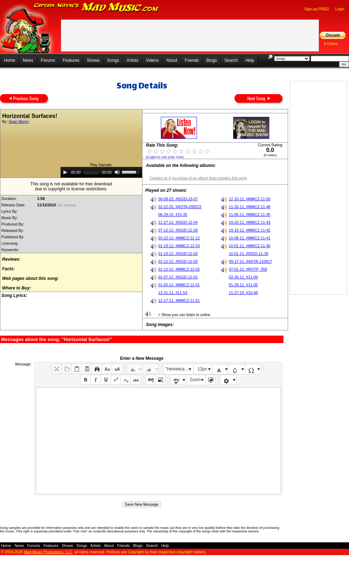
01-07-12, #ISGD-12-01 (178, 277)
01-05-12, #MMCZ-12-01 (179, 285)
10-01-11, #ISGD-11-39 (248, 253)
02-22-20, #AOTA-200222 (180, 207)
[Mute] (117, 172)
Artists (132, 60)
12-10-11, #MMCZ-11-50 (249, 199)
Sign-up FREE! (317, 9)
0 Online (331, 44)
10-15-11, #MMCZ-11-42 (249, 230)
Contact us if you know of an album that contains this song (198, 178)
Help (249, 60)
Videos (152, 60)
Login (339, 9)
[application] (101, 172)
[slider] (91, 172)
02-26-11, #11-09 (243, 277)
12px (202, 369)
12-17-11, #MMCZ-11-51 (179, 300)
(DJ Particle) (67, 205)
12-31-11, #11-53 (172, 293)
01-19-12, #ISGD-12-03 (178, 253)
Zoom (195, 379)
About (171, 60)
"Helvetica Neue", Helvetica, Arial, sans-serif (179, 369)
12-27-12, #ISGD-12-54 (178, 222)
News (28, 60)
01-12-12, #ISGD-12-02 (178, 261)
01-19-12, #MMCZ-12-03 (179, 246)
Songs (113, 60)
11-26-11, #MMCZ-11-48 (249, 207)
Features (71, 60)
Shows (93, 60)
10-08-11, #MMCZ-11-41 (249, 238)
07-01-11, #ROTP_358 (248, 269)
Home (9, 60)
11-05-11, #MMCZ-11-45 (249, 214)
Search (231, 60)
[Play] (65, 172)
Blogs (211, 60)
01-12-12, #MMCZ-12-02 (179, 269)
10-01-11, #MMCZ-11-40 (249, 246)
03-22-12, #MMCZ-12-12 (179, 238)
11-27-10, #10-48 (243, 293)
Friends (192, 60)
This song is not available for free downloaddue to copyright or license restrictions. (71, 186)
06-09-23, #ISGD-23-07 (178, 199)
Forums (48, 60)
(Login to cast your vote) (165, 157)
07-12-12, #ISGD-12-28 (178, 230)
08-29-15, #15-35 (172, 214)
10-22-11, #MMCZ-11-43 (249, 222)
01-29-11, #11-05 (243, 285)
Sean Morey (19, 121)
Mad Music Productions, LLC (48, 552)
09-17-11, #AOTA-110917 (250, 261)
